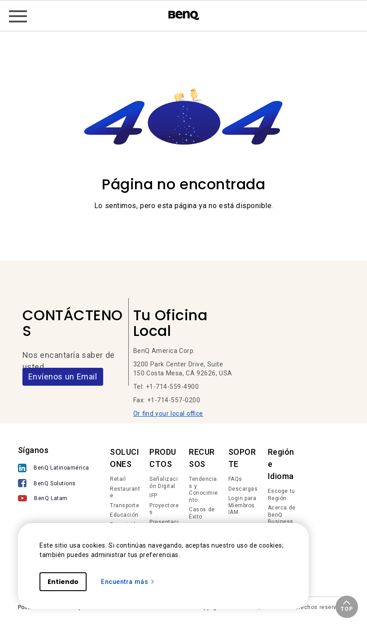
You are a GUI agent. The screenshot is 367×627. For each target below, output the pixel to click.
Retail (118, 479)
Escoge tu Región (281, 494)
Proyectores (164, 509)
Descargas (243, 489)
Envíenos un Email (62, 376)
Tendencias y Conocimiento (203, 489)
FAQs (235, 479)
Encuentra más (128, 581)
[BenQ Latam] (53, 499)
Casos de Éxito (202, 513)
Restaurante (125, 492)
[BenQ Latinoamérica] (53, 469)
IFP (153, 495)
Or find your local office (168, 413)
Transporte (124, 505)
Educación (124, 515)
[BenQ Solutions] (53, 484)
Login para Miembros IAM (242, 505)
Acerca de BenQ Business (282, 515)
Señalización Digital (163, 482)
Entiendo (63, 581)
